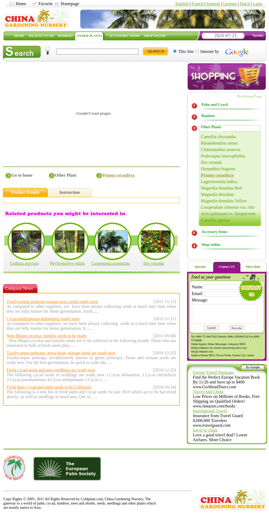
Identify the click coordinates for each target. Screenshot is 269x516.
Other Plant (66, 175)
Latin (257, 3)
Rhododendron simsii (219, 143)
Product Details (25, 192)
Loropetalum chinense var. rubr (228, 207)
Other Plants (211, 127)
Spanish (213, 3)
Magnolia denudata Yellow (224, 201)
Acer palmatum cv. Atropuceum (228, 213)
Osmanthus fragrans (218, 168)
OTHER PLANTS (89, 36)
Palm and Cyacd (215, 105)
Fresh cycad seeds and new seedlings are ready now (51, 370)
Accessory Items (215, 232)
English (181, 3)
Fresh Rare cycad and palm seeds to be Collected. (49, 387)
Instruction (69, 192)
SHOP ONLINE (155, 36)
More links (253, 267)
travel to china (205, 430)
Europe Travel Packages (213, 372)
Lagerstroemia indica (219, 181)
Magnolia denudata (217, 194)
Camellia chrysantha (218, 136)
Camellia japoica (215, 220)
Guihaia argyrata (24, 263)
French (197, 3)
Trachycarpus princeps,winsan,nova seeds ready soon (52, 301)
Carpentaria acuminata (110, 263)
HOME (19, 36)
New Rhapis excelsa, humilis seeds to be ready (47, 335)
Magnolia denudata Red (221, 188)
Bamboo (208, 116)
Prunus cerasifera (118, 175)
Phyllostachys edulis (67, 263)
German (230, 3)
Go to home (22, 175)
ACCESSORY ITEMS (124, 36)
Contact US (227, 267)
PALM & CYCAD (41, 36)
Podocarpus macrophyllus (223, 156)
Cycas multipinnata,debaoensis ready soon (43, 318)
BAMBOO (65, 36)
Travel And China (208, 391)
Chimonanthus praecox (221, 149)
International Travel (210, 411)
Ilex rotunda (153, 263)
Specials (200, 267)
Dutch (245, 3)
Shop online (211, 245)
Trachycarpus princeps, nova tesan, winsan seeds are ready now (61, 353)
